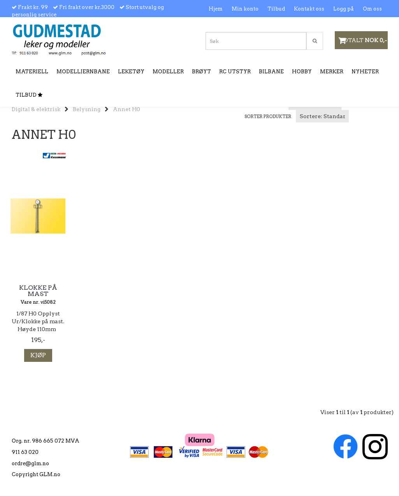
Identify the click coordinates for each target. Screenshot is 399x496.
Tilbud (276, 9)
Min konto (245, 9)
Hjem (216, 9)
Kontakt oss (309, 9)
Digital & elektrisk (36, 109)
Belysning (86, 109)
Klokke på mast (38, 291)
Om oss (372, 9)
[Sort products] (322, 116)
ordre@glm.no (30, 463)
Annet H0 (126, 109)
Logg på (343, 9)
